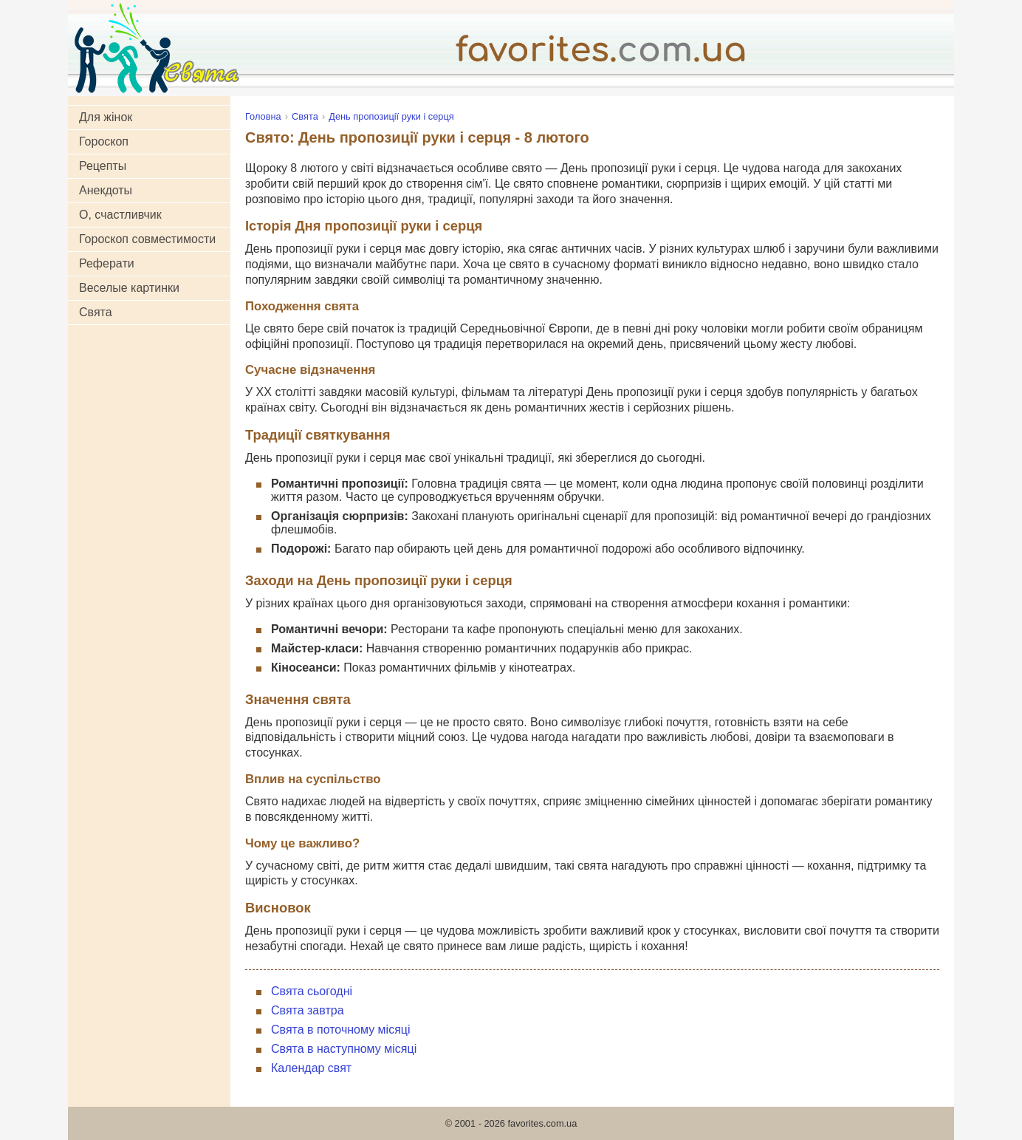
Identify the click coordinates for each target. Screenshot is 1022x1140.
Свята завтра (307, 1010)
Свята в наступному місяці (343, 1048)
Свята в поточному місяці (341, 1029)
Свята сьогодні (311, 991)
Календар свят (311, 1068)
